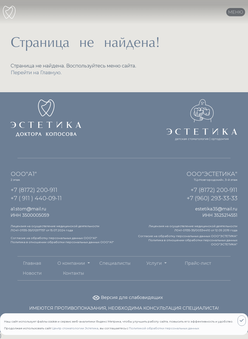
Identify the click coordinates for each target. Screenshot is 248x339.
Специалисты (105, 263)
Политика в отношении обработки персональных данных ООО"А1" (62, 242)
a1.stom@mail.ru (28, 209)
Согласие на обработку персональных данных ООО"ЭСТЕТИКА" (187, 236)
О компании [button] (61, 263)
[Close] (242, 320)
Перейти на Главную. (36, 72)
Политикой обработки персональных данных (164, 328)
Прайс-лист (188, 263)
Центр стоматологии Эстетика (75, 328)
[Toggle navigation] (235, 12)
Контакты (63, 273)
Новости (22, 273)
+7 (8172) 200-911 (34, 189)
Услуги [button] (144, 263)
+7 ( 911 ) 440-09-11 (36, 198)
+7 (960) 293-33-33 (212, 198)
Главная (22, 263)
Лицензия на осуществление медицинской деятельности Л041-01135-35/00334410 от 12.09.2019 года (193, 228)
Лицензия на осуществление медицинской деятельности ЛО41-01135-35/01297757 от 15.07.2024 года (55, 228)
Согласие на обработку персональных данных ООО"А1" (54, 238)
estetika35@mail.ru (216, 209)
